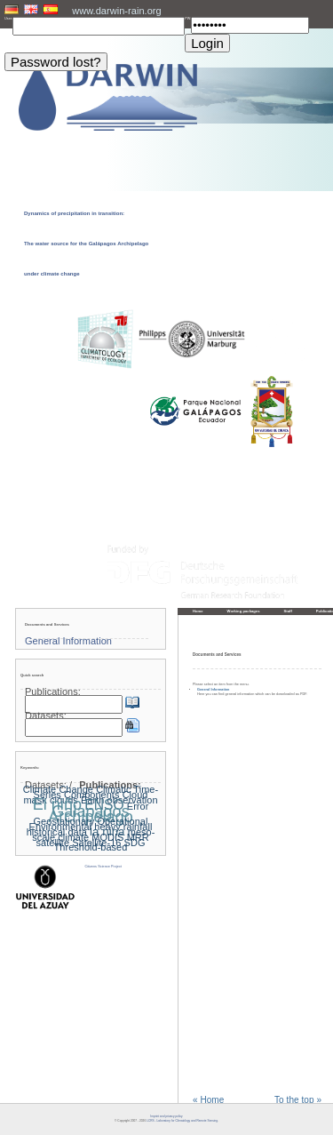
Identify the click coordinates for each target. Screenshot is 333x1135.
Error (138, 806)
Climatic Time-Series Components (96, 792)
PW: (188, 18)
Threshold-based (91, 847)
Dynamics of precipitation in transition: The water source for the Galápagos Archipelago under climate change (86, 243)
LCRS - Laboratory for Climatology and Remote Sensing (182, 1121)
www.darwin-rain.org (116, 10)
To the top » (297, 1100)
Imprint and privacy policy (166, 1116)
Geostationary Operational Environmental (88, 824)
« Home (208, 1100)
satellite (52, 842)
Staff (288, 611)
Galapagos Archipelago (90, 814)
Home (198, 611)
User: (8, 18)
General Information (213, 689)
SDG (135, 842)
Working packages (243, 611)
